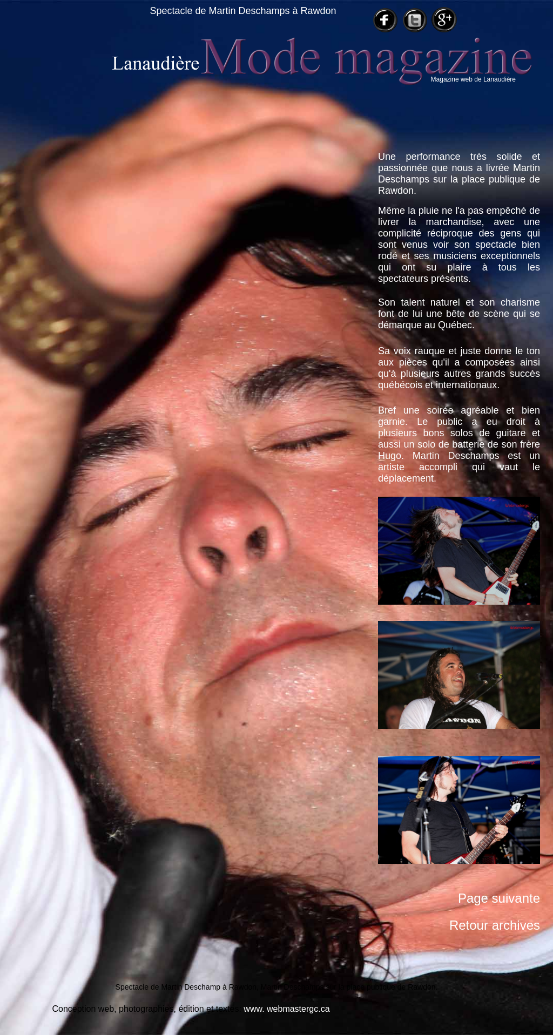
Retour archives (494, 925)
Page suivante (499, 898)
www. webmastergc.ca (286, 1008)
